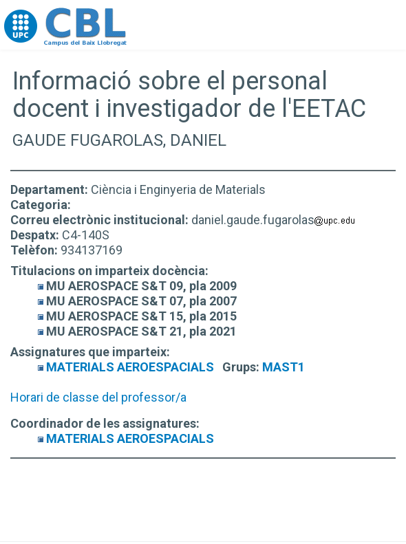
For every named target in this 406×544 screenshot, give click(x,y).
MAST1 (283, 367)
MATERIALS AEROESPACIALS (130, 367)
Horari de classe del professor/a (98, 397)
